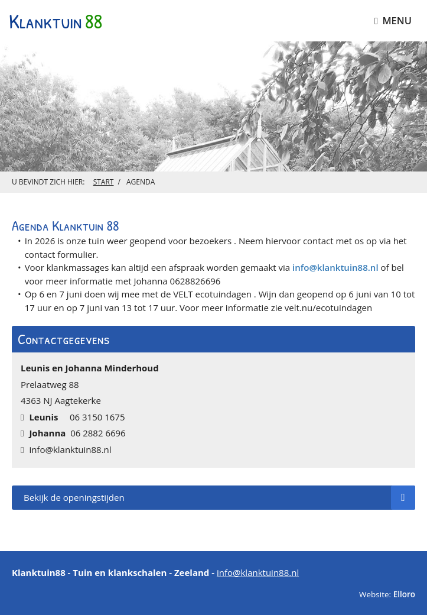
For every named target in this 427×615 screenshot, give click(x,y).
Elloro (404, 594)
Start (103, 182)
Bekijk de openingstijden (219, 497)
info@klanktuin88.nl (335, 267)
